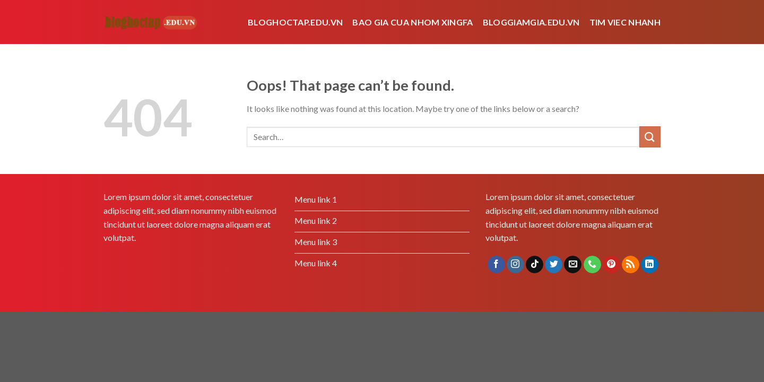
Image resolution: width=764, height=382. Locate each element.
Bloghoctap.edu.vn (295, 22)
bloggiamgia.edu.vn (531, 22)
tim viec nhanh (625, 22)
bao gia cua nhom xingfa (412, 22)
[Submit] (650, 136)
